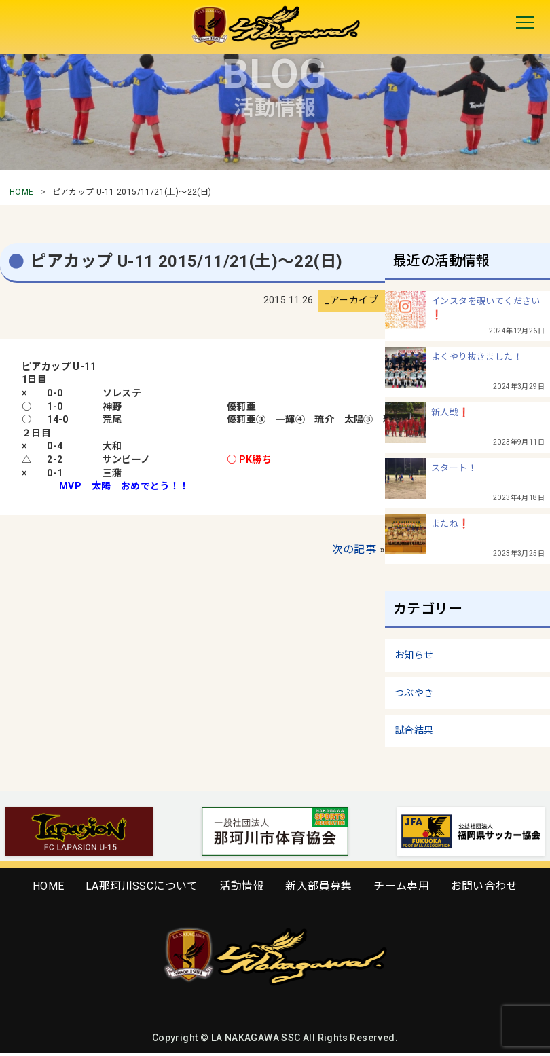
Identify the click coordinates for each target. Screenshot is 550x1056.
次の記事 (354, 549)
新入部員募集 (318, 886)
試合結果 (414, 730)
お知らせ (414, 654)
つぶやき (414, 692)
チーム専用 (401, 886)
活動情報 (241, 886)
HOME (22, 192)
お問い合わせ (484, 886)
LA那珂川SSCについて (142, 886)
